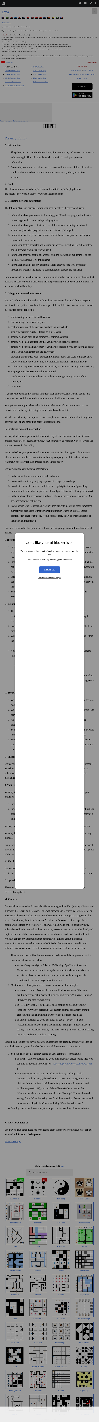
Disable (49, 569)
